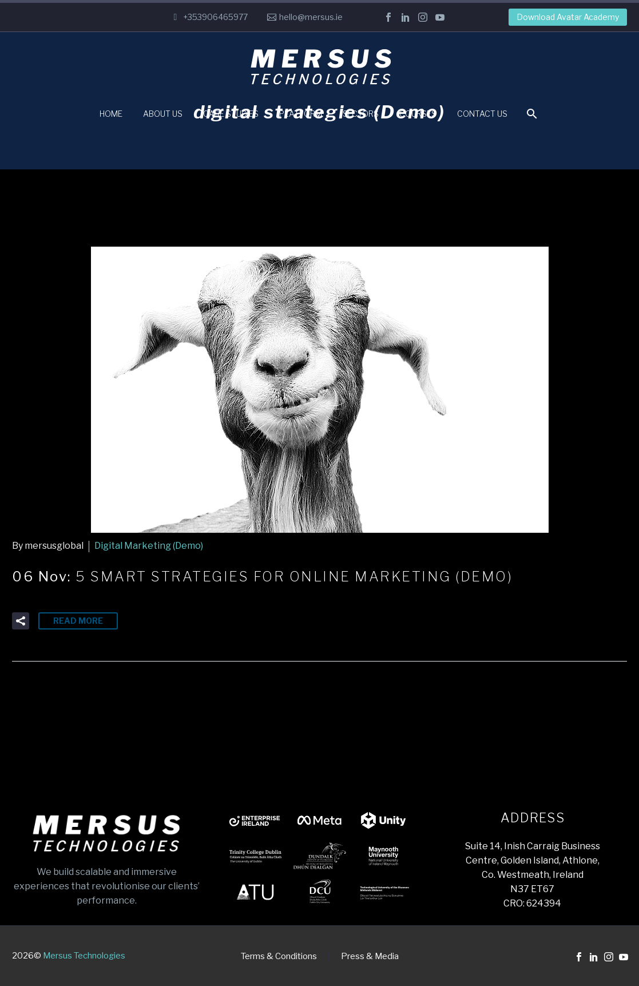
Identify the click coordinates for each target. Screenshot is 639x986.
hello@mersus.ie (311, 17)
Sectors (361, 113)
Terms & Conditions (279, 956)
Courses (417, 113)
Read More (78, 620)
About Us (162, 113)
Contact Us (482, 113)
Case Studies (231, 113)
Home (111, 113)
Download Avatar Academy (568, 17)
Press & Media (370, 956)
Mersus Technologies (84, 956)
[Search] (530, 113)
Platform (300, 113)
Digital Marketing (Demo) (148, 545)
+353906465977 (215, 17)
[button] (20, 620)
